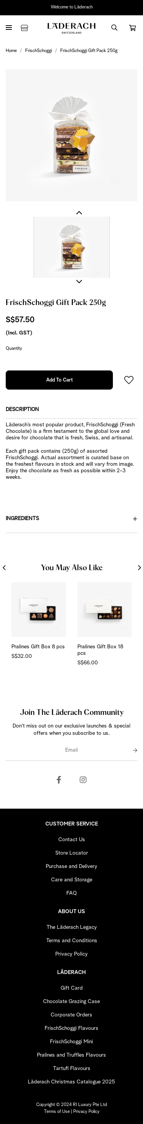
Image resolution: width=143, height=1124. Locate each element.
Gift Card (72, 988)
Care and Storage (71, 880)
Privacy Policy (71, 954)
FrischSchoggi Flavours (71, 1028)
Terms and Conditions (71, 940)
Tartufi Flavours (71, 1068)
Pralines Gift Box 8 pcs (38, 646)
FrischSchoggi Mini (71, 1041)
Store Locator (71, 853)
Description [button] (22, 409)
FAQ (71, 893)
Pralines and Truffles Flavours (71, 1055)
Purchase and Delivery (71, 866)
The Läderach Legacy (72, 927)
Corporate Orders (71, 1015)
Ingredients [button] (71, 519)
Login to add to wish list (128, 380)
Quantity (14, 348)
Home (11, 51)
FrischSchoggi (38, 51)
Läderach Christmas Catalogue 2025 (71, 1082)
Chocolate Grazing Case (71, 1001)
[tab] (71, 410)
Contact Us (71, 839)
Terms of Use (57, 1111)
